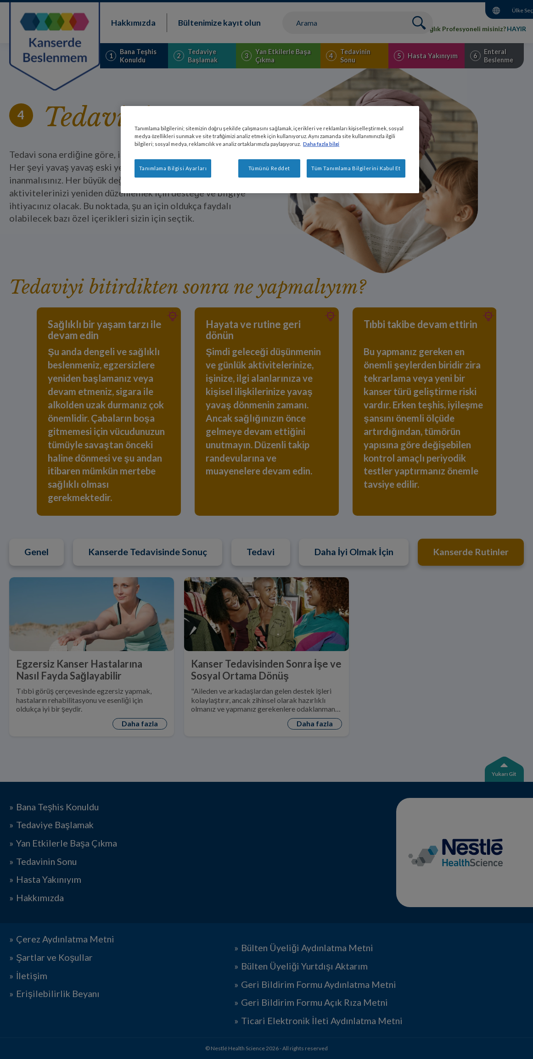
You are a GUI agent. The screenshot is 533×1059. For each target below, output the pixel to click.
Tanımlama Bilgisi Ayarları (173, 168)
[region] (270, 149)
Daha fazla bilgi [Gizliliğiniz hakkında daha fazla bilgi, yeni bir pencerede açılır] (321, 144)
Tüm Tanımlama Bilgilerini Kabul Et (355, 168)
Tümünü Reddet (269, 168)
